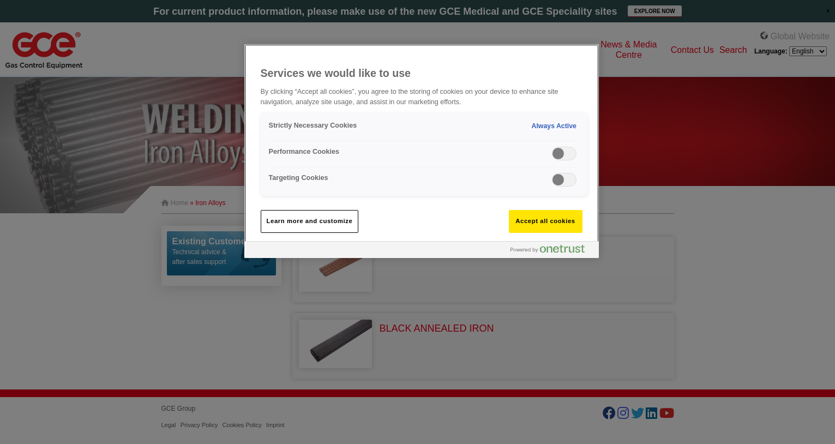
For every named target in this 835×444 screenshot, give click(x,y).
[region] (421, 150)
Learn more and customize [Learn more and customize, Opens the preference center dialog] (310, 221)
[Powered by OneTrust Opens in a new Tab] (551, 251)
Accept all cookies (545, 221)
